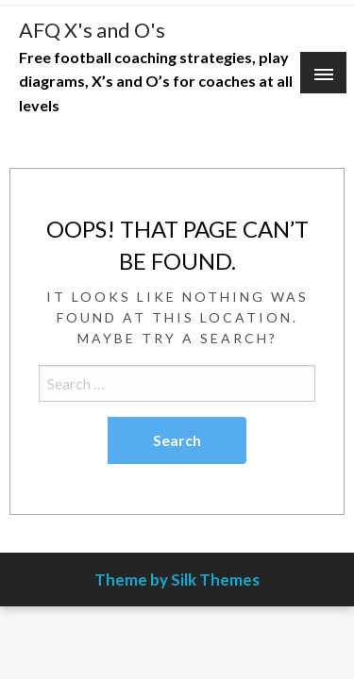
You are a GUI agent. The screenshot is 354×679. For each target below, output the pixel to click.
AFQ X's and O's (92, 30)
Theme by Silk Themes (177, 579)
